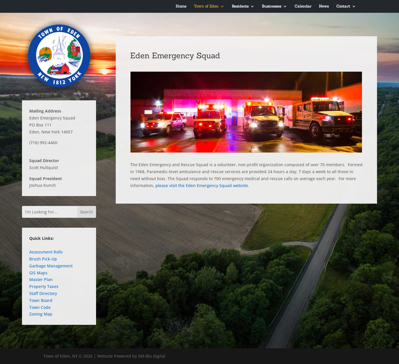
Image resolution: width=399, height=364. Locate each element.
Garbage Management (51, 266)
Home (181, 6)
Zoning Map (40, 314)
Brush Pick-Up (43, 259)
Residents (240, 6)
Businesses (271, 6)
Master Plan (41, 279)
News (324, 6)
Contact (343, 6)
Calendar (303, 6)
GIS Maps (38, 273)
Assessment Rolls (46, 252)
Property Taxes (43, 286)
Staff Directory (43, 293)
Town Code (40, 307)
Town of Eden (206, 6)
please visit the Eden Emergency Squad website (201, 185)
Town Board (40, 300)
